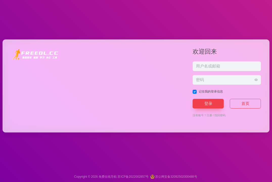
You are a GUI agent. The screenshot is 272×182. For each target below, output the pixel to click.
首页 (245, 103)
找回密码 (219, 115)
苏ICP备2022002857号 (133, 176)
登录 (208, 103)
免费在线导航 (108, 176)
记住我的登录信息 (211, 91)
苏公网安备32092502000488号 (173, 176)
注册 (209, 115)
